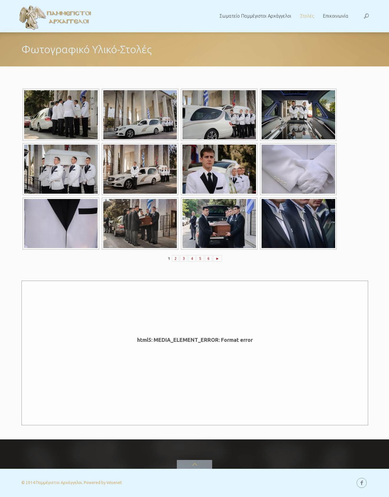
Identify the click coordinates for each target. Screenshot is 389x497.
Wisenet (114, 482)
